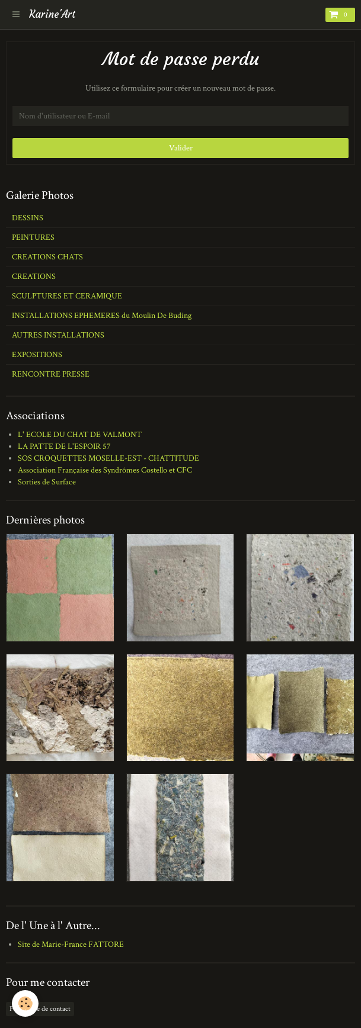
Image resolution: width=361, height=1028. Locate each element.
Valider (181, 148)
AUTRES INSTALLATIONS (58, 335)
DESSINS (27, 218)
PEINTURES (33, 237)
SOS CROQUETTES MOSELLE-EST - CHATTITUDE (108, 458)
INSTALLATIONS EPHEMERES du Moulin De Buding (101, 315)
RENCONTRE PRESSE (51, 374)
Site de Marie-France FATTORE (71, 944)
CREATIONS (34, 276)
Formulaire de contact (40, 1008)
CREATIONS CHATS (47, 257)
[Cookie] (25, 1003)
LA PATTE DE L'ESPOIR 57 (64, 446)
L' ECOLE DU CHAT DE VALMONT (80, 434)
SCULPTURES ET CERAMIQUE (67, 296)
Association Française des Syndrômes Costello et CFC (105, 470)
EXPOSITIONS (37, 354)
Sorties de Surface (47, 482)
